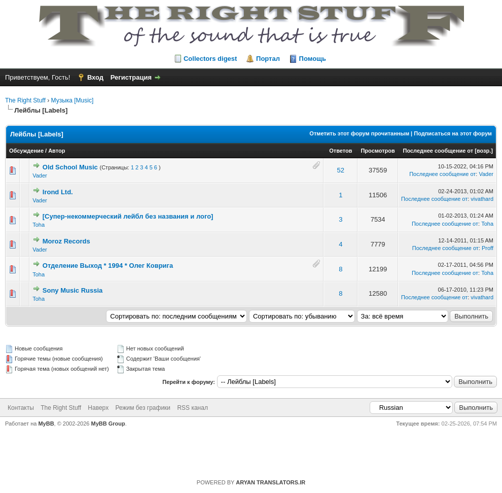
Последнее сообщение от (438, 151)
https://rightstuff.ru (246, 449)
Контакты (21, 407)
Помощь (312, 58)
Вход (95, 77)
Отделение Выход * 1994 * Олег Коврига (108, 265)
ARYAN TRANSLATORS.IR (270, 482)
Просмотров (378, 151)
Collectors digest (210, 58)
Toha (38, 225)
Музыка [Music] (72, 100)
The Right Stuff (25, 100)
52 (340, 170)
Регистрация (131, 77)
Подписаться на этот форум (453, 133)
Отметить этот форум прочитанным (359, 133)
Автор (56, 151)
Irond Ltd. (58, 192)
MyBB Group (108, 423)
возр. (484, 151)
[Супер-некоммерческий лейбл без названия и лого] (128, 216)
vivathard (482, 199)
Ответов (340, 151)
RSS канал (192, 407)
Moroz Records (66, 241)
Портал (268, 58)
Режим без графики (143, 407)
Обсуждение (26, 151)
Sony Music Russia (72, 290)
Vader (39, 175)
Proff (487, 248)
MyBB (46, 423)
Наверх (98, 407)
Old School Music (70, 167)
